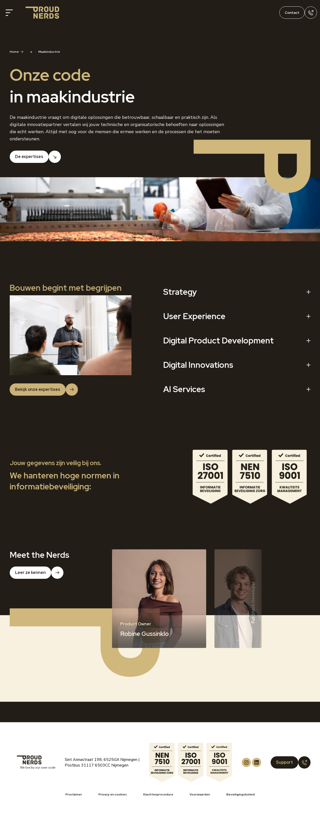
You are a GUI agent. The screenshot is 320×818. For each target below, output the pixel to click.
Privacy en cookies (112, 794)
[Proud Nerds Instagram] (246, 762)
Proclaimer (73, 794)
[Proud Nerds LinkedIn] (256, 762)
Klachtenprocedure (158, 794)
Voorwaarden (200, 794)
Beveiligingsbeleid (240, 794)
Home (14, 52)
